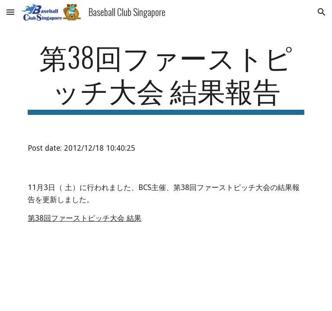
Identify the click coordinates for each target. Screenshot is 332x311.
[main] (165, 77)
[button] (10, 12)
